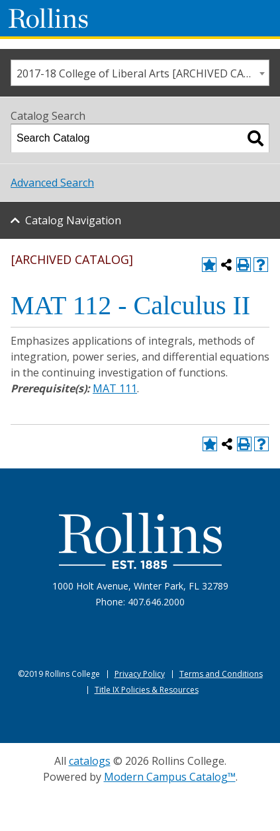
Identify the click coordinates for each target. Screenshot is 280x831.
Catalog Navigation (73, 220)
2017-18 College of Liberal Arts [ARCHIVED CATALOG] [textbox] (143, 73)
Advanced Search (52, 182)
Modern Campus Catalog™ (170, 776)
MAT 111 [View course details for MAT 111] (115, 388)
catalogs (90, 761)
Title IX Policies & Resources (147, 689)
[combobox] (140, 73)
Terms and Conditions (221, 673)
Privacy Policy (140, 673)
